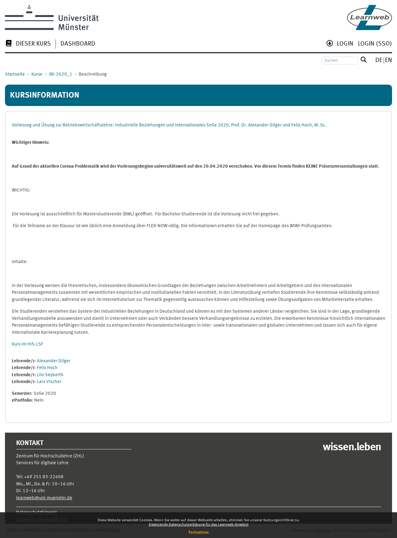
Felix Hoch (47, 368)
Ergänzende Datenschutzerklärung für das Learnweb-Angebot (198, 525)
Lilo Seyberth (50, 375)
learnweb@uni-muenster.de (44, 498)
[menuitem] (28, 44)
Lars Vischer (49, 382)
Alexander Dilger (53, 361)
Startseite (15, 74)
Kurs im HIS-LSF (27, 344)
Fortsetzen (199, 532)
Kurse (36, 74)
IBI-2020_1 (60, 74)
